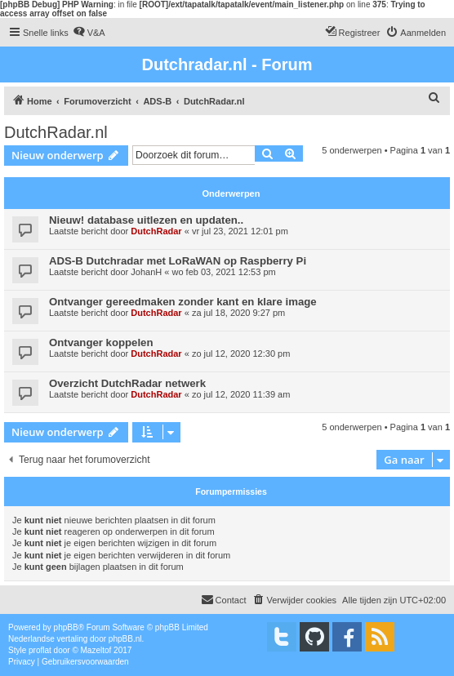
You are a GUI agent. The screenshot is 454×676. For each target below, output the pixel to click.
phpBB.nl (125, 638)
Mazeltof (96, 650)
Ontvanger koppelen (101, 342)
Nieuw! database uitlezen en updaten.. (146, 220)
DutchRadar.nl (56, 132)
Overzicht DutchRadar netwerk (127, 383)
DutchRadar (156, 231)
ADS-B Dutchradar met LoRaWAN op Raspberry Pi (177, 261)
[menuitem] (89, 32)
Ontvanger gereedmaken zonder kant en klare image (183, 302)
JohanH (146, 272)
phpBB (66, 627)
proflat (40, 650)
